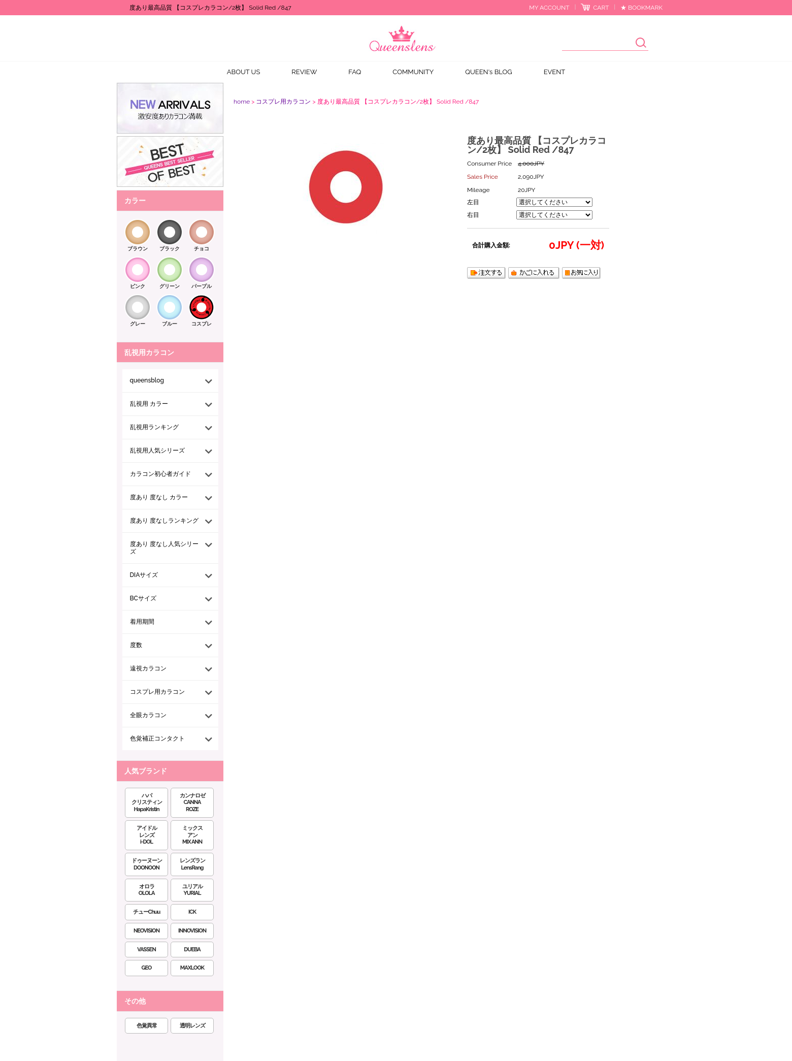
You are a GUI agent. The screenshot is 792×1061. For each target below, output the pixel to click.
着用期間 (142, 621)
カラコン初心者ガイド (160, 473)
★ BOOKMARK (641, 7)
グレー (137, 324)
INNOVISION (192, 930)
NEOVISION (146, 930)
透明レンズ (192, 1025)
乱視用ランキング (154, 427)
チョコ (201, 248)
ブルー (169, 324)
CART (601, 7)
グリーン (169, 286)
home (242, 101)
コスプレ (201, 324)
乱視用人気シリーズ (157, 450)
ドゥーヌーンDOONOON (146, 864)
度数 (136, 645)
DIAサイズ (144, 574)
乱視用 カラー (149, 403)
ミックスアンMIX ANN (192, 835)
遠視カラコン (148, 668)
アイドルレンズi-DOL (147, 835)
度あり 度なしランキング (164, 520)
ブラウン (137, 248)
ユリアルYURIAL (192, 890)
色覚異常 (147, 1025)
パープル (201, 286)
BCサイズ (143, 598)
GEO (147, 967)
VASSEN (146, 949)
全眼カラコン (148, 715)
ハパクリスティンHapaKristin (146, 802)
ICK (192, 912)
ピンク (137, 286)
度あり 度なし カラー (159, 497)
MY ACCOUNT (549, 7)
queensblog (147, 380)
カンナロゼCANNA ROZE (192, 802)
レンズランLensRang (192, 864)
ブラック (169, 248)
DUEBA (192, 949)
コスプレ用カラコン (157, 691)
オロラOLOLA (147, 890)
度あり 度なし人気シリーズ (164, 547)
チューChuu (146, 912)
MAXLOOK (192, 967)
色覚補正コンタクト (157, 738)
